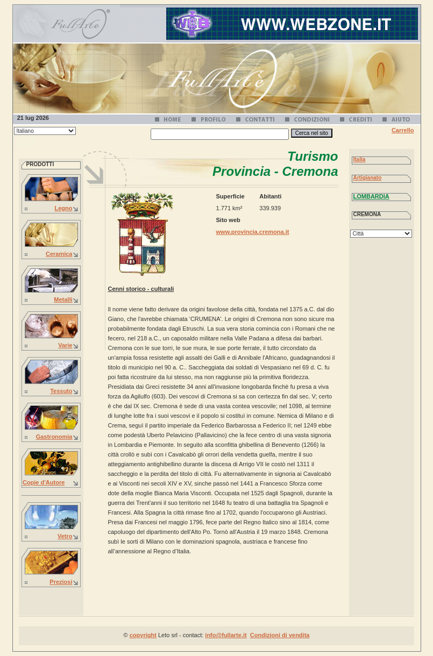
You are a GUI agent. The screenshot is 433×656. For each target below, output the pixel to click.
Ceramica (59, 254)
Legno (64, 208)
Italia (359, 159)
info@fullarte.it (225, 635)
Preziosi (60, 582)
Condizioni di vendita (280, 635)
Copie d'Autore (44, 482)
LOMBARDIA (371, 196)
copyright (143, 635)
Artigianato (367, 178)
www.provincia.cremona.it (252, 232)
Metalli (63, 299)
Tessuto (61, 391)
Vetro (65, 536)
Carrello (403, 130)
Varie (65, 345)
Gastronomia (54, 436)
